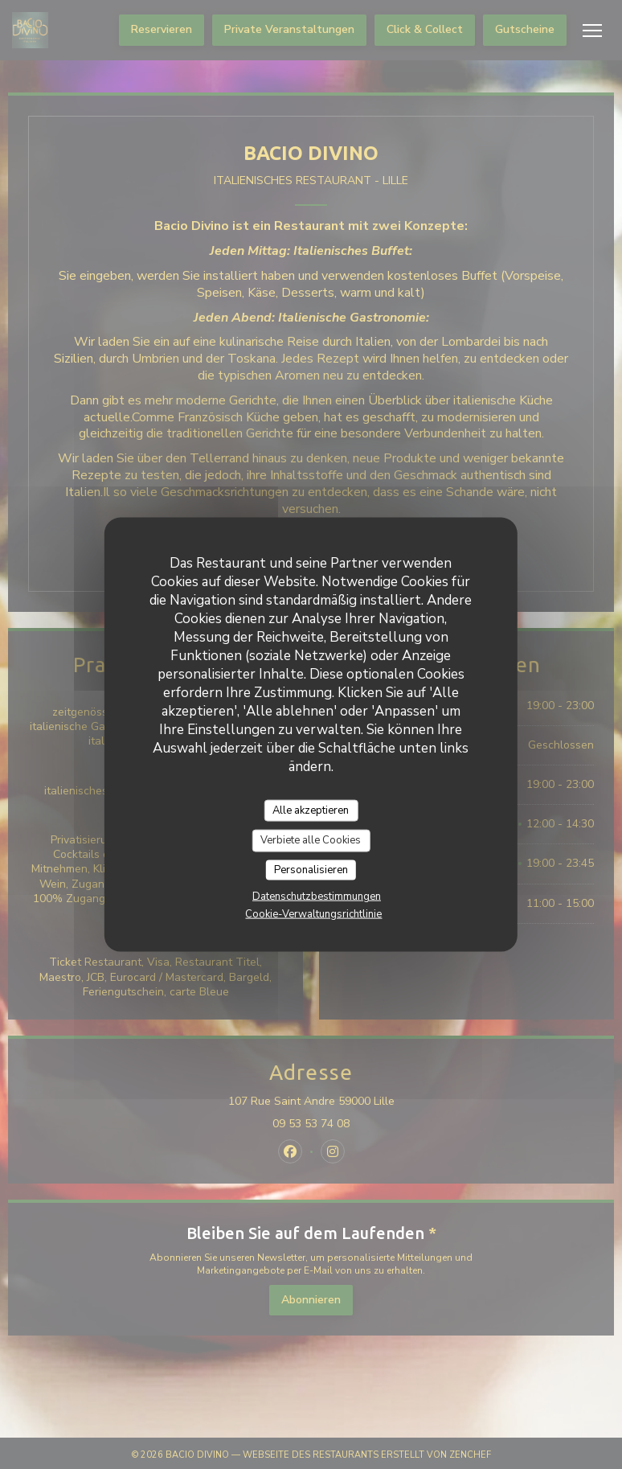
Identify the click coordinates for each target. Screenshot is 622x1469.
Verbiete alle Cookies (310, 840)
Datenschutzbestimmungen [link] (316, 896)
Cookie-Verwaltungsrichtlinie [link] (313, 914)
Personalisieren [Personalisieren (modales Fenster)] (311, 869)
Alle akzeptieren (310, 809)
